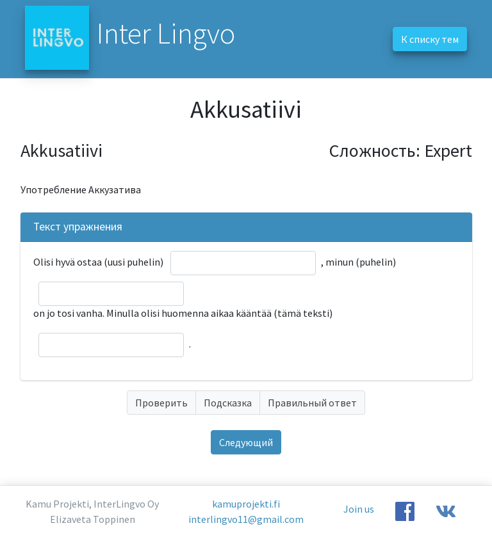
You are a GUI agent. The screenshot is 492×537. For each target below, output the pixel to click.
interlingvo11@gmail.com (246, 519)
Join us (358, 508)
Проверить (161, 402)
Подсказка (228, 402)
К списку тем (430, 39)
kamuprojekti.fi (246, 503)
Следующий (246, 442)
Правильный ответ (312, 402)
